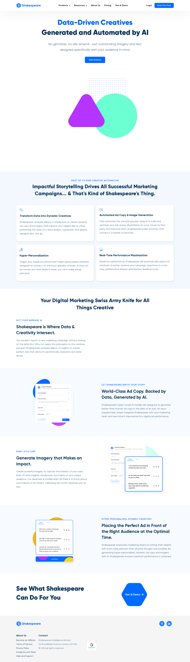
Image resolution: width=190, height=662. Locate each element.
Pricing (107, 5)
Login (149, 5)
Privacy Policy (22, 648)
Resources (79, 5)
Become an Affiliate (25, 640)
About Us (95, 5)
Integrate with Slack (26, 652)
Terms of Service (24, 644)
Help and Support (24, 656)
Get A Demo (121, 5)
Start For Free (164, 5)
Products (63, 5)
